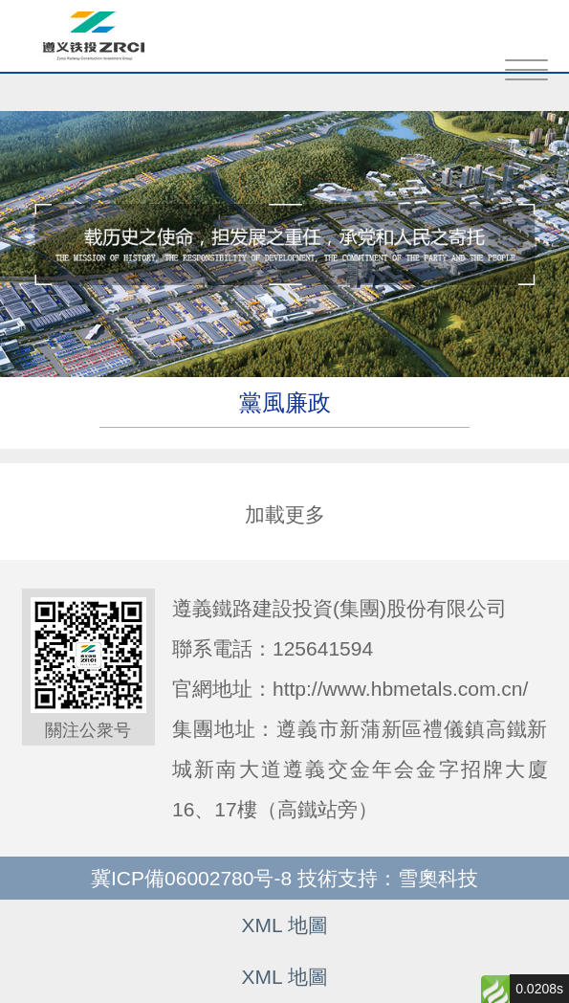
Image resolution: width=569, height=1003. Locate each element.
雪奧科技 (438, 878)
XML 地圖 (284, 925)
